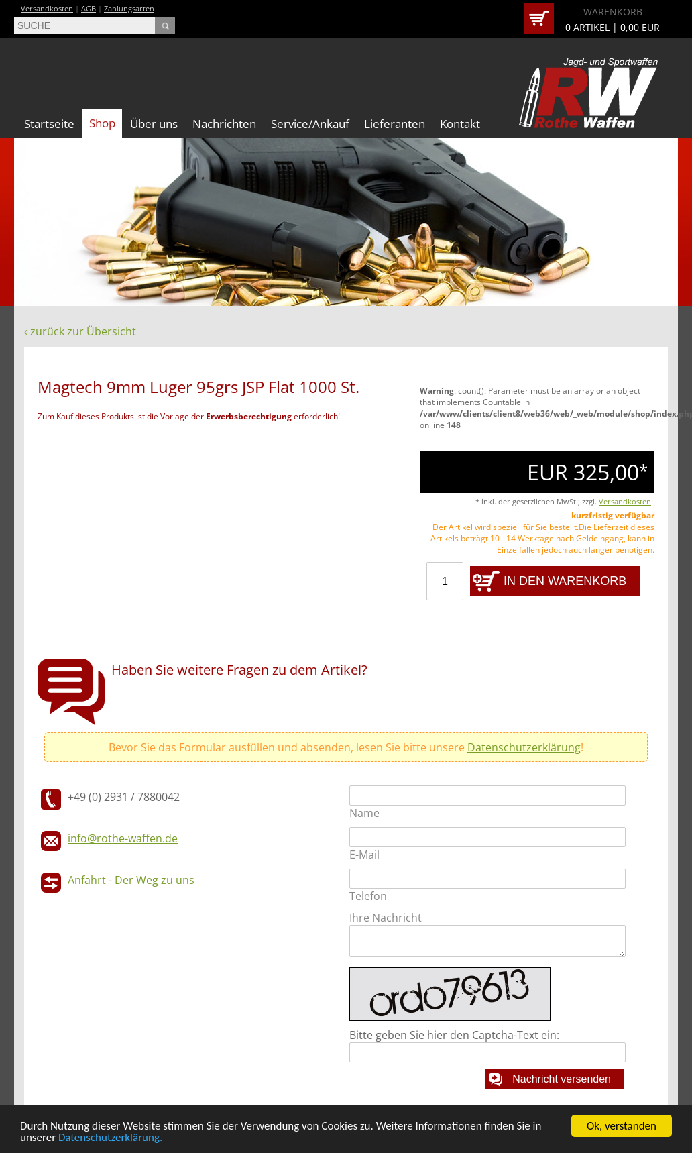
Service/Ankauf (310, 123)
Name (364, 813)
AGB (88, 8)
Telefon (368, 896)
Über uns (154, 123)
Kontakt (460, 123)
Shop (102, 123)
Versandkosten (47, 8)
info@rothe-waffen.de (123, 838)
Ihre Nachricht (385, 917)
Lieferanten (394, 123)
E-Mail (364, 854)
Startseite (49, 123)
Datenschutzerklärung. (110, 1138)
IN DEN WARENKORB (565, 581)
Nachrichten (224, 123)
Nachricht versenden (561, 1079)
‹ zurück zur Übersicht (80, 331)
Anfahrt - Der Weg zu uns (131, 880)
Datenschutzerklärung (524, 747)
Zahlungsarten (129, 8)
